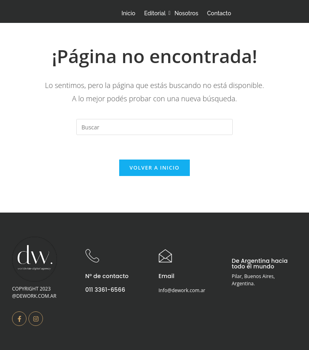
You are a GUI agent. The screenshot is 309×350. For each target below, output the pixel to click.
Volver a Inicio (154, 167)
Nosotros (186, 13)
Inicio (128, 13)
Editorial (156, 13)
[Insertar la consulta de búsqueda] (154, 127)
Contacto (219, 13)
